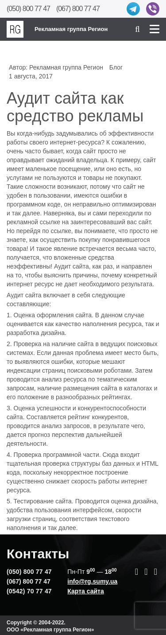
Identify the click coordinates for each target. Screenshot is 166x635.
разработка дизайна (36, 332)
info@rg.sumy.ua (92, 581)
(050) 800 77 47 (28, 8)
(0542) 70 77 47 (29, 591)
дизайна (145, 501)
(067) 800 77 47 (78, 8)
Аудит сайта (71, 266)
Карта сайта (85, 591)
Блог (116, 67)
